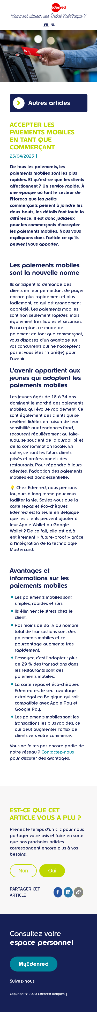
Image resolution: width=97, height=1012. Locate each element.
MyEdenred (34, 963)
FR (46, 25)
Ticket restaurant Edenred (49, 7)
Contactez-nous (57, 752)
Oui (52, 870)
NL (53, 25)
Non (23, 870)
